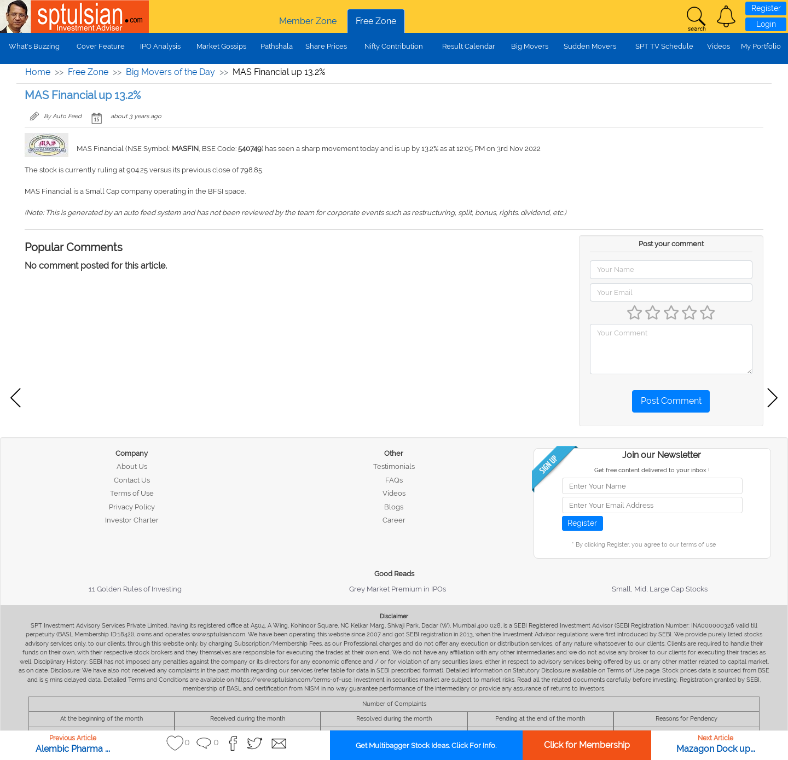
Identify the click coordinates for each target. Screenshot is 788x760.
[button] (726, 16)
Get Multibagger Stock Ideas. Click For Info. (426, 745)
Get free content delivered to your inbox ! (652, 470)
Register (766, 8)
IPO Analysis (160, 46)
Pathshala (276, 46)
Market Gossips (221, 46)
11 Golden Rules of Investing (135, 589)
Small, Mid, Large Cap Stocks (660, 589)
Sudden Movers (590, 46)
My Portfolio (761, 46)
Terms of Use (132, 493)
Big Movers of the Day (170, 72)
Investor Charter (132, 520)
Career (394, 520)
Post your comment (671, 244)
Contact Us (132, 480)
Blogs (393, 507)
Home (37, 72)
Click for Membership (587, 745)
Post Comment (671, 401)
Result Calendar (468, 46)
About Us (132, 466)
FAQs (394, 480)
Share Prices (326, 46)
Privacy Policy (132, 507)
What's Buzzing (34, 46)
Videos (718, 46)
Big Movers (529, 46)
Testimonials (394, 466)
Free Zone (376, 21)
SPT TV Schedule (664, 46)
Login (766, 24)
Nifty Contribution (393, 46)
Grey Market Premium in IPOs (397, 589)
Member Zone (308, 21)
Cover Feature (101, 46)
